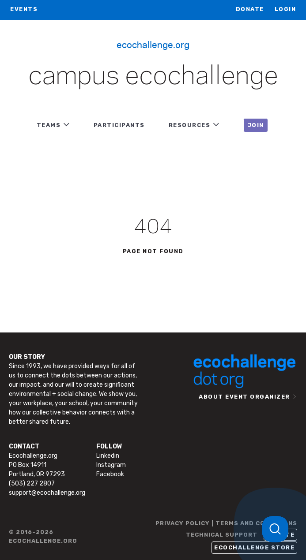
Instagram (111, 465)
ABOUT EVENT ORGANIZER (244, 396)
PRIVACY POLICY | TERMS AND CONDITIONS (226, 523)
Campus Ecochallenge (153, 76)
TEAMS (49, 125)
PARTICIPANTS (119, 125)
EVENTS (24, 9)
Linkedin (107, 455)
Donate (250, 9)
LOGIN (285, 9)
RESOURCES (190, 125)
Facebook (110, 474)
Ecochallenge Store (254, 547)
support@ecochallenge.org (47, 493)
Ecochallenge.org (153, 44)
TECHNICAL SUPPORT (221, 534)
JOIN (255, 125)
